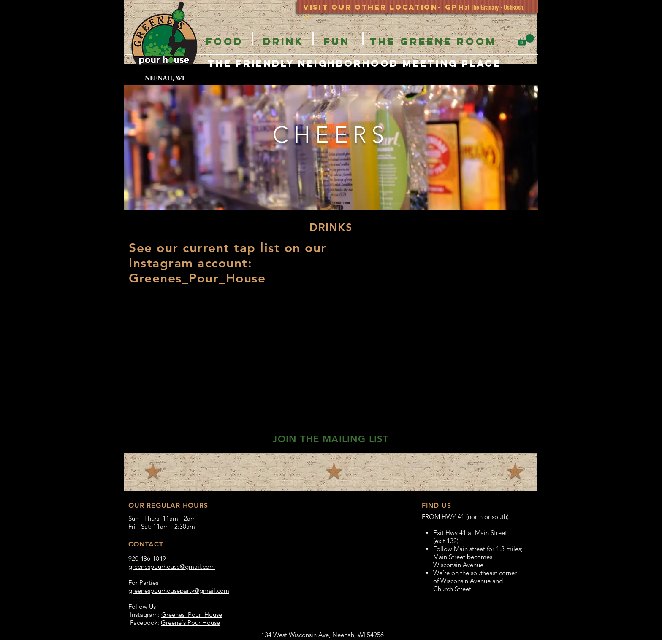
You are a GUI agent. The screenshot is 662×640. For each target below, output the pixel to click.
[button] (525, 40)
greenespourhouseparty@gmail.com (178, 590)
